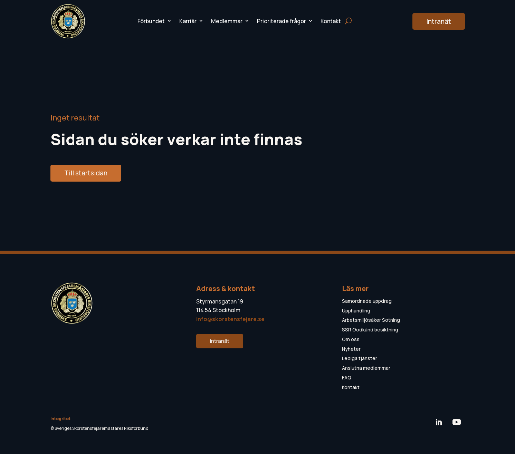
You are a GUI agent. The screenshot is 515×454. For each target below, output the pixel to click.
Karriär (188, 21)
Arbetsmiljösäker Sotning (371, 320)
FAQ (346, 377)
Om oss (351, 339)
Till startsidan (85, 172)
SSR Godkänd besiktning (370, 329)
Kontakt (331, 21)
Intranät (438, 21)
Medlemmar (226, 21)
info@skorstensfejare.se (230, 319)
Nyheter (351, 349)
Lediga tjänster (359, 358)
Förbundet (151, 21)
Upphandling (356, 310)
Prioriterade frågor (281, 21)
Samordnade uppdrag (367, 301)
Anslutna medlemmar (366, 368)
